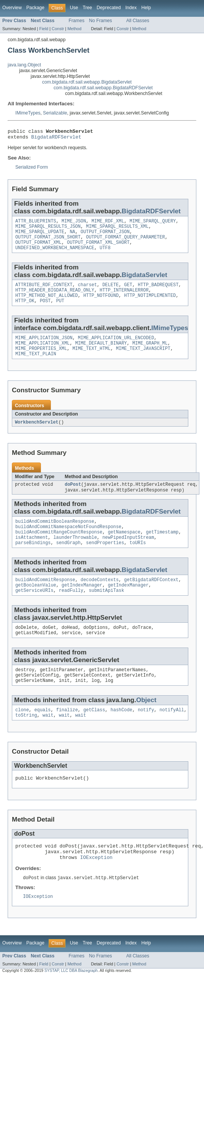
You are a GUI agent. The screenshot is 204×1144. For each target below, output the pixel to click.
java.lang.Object (24, 65)
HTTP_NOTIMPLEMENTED (150, 304)
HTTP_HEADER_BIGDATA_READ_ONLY (54, 298)
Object (146, 724)
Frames (76, 20)
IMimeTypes (28, 113)
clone (22, 735)
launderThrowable (75, 555)
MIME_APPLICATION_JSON (43, 348)
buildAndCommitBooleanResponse (54, 536)
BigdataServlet (144, 281)
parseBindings (33, 561)
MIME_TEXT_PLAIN (35, 367)
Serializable (55, 113)
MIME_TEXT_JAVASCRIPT (143, 361)
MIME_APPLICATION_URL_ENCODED (116, 348)
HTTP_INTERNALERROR (124, 298)
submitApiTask (106, 611)
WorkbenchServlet (37, 435)
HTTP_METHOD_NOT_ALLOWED (46, 304)
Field (43, 28)
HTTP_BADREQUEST (158, 292)
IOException (96, 887)
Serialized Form (31, 169)
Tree (87, 7)
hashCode (121, 735)
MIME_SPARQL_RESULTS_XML (117, 230)
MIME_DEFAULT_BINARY (101, 354)
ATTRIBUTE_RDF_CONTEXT (43, 292)
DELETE (110, 292)
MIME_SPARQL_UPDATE (39, 236)
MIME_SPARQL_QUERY (153, 224)
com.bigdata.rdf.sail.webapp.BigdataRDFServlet (103, 87)
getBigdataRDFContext (151, 599)
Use (74, 7)
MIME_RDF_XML (107, 224)
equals (42, 735)
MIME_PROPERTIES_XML (41, 361)
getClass (94, 735)
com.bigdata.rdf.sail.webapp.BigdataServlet (87, 82)
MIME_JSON (74, 224)
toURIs (138, 561)
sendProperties (105, 561)
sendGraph (68, 561)
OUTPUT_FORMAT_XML (38, 248)
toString (26, 741)
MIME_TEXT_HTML (91, 361)
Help (146, 7)
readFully (71, 611)
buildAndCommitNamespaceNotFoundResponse (68, 543)
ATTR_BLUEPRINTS (35, 224)
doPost (73, 498)
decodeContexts (100, 599)
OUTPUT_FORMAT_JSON (105, 236)
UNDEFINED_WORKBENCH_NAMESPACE (54, 254)
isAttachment (31, 555)
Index (131, 7)
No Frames (100, 20)
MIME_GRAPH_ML (150, 354)
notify (146, 735)
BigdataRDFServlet (56, 138)
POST (45, 311)
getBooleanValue (35, 605)
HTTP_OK (24, 311)
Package (35, 7)
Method (74, 28)
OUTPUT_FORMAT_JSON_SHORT (48, 242)
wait (47, 741)
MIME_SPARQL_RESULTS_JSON (48, 230)
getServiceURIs (34, 611)
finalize (67, 735)
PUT (60, 311)
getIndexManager (82, 605)
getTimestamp (162, 549)
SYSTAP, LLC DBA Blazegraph (71, 1002)
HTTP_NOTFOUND (101, 304)
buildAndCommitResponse (45, 599)
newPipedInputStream (128, 555)
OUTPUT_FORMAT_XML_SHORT (98, 248)
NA (72, 236)
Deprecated (109, 7)
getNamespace (124, 549)
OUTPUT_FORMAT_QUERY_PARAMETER (125, 242)
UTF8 (105, 254)
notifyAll (172, 735)
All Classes (137, 20)
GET (128, 292)
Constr (58, 28)
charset (87, 292)
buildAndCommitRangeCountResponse (58, 549)
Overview (12, 7)
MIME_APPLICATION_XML (42, 354)
